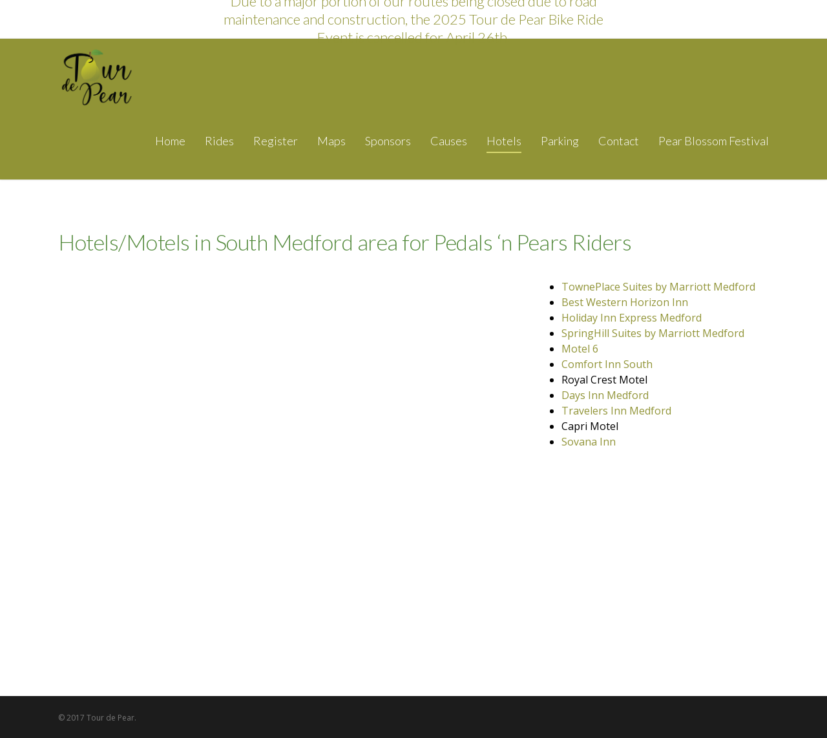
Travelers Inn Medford (616, 411)
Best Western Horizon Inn (624, 302)
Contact (618, 141)
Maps (331, 141)
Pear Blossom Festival (713, 141)
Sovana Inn (588, 442)
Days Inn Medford (605, 395)
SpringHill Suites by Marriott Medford (652, 333)
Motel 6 (579, 349)
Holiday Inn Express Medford (631, 318)
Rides (219, 141)
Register (275, 141)
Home (170, 141)
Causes (448, 141)
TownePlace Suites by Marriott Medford (658, 287)
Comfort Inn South (607, 364)
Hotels (504, 141)
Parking (560, 141)
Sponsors (388, 141)
